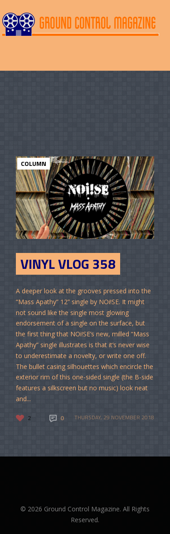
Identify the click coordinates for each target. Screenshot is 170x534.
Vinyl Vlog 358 (68, 263)
